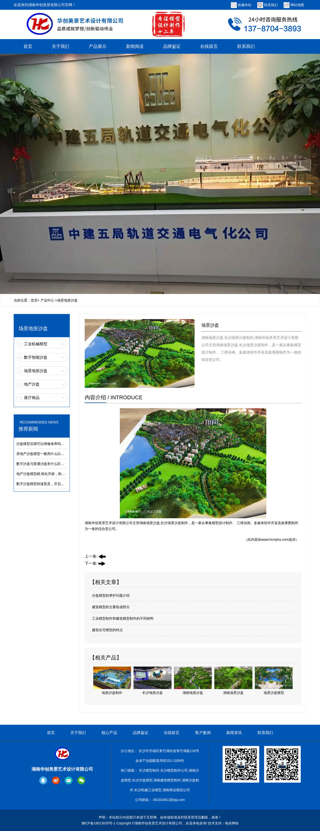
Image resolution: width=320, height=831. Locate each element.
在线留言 (209, 46)
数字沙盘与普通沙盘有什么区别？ (42, 464)
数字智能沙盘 (35, 357)
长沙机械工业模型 (148, 790)
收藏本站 (244, 5)
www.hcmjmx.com (275, 539)
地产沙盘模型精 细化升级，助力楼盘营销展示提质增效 (57, 474)
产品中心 (47, 300)
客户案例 (203, 733)
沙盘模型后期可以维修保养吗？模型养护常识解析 (54, 444)
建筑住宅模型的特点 (107, 630)
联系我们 (271, 5)
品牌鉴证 (172, 46)
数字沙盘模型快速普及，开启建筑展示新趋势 (50, 484)
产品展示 (97, 46)
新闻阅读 (135, 46)
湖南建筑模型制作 (167, 780)
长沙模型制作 (149, 770)
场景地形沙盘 (35, 371)
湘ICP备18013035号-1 (98, 823)
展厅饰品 (32, 398)
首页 (27, 46)
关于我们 (60, 46)
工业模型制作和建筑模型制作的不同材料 (123, 618)
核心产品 (109, 733)
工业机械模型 (35, 344)
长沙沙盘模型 (142, 780)
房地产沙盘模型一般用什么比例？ (42, 454)
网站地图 (297, 5)
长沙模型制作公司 (174, 770)
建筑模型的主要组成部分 (111, 607)
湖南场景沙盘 (149, 523)
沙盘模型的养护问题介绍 (111, 595)
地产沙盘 (32, 384)
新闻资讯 (234, 733)
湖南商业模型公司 (176, 790)
